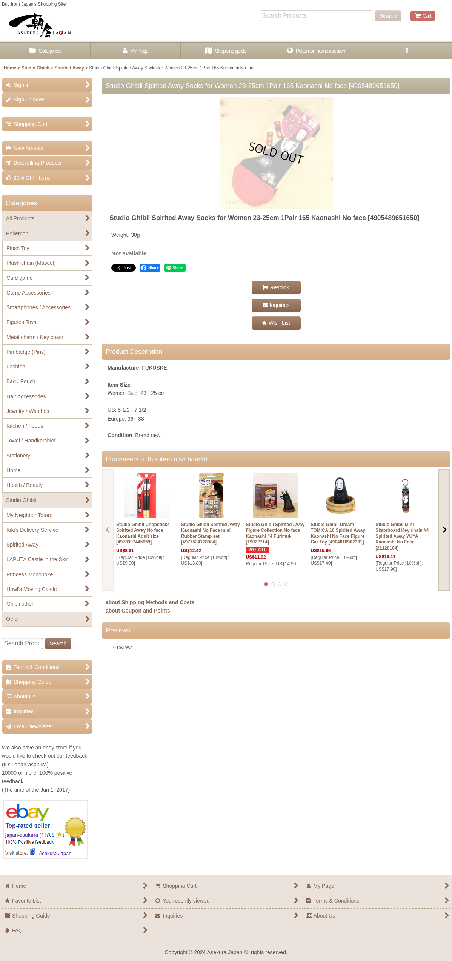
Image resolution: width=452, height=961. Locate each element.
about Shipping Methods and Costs (150, 602)
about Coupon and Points (138, 611)
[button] (406, 51)
